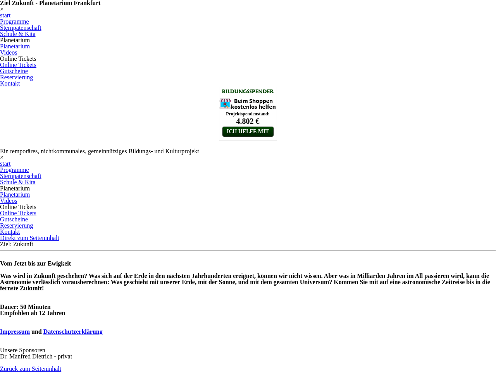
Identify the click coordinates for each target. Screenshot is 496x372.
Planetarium (15, 46)
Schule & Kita (18, 34)
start (5, 15)
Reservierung (16, 77)
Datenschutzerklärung (73, 331)
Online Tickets (18, 65)
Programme (14, 21)
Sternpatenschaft (20, 27)
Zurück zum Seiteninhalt (30, 368)
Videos (8, 52)
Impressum (15, 331)
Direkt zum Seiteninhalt (29, 238)
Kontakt (10, 83)
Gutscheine (14, 71)
